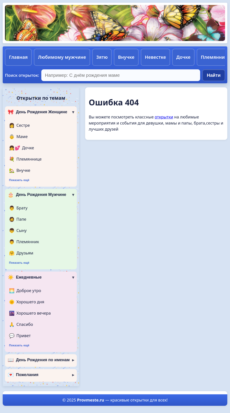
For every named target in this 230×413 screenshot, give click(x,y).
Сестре (19, 125)
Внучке (126, 57)
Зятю (102, 57)
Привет (20, 335)
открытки (164, 117)
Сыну (18, 230)
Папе (17, 219)
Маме (18, 136)
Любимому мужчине (62, 57)
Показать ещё (19, 180)
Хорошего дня (26, 302)
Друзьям (21, 253)
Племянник (24, 241)
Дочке (183, 57)
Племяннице (25, 159)
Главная (18, 57)
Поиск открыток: (22, 75)
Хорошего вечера (30, 313)
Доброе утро (25, 290)
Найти (214, 75)
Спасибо (21, 324)
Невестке (155, 57)
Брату (18, 208)
